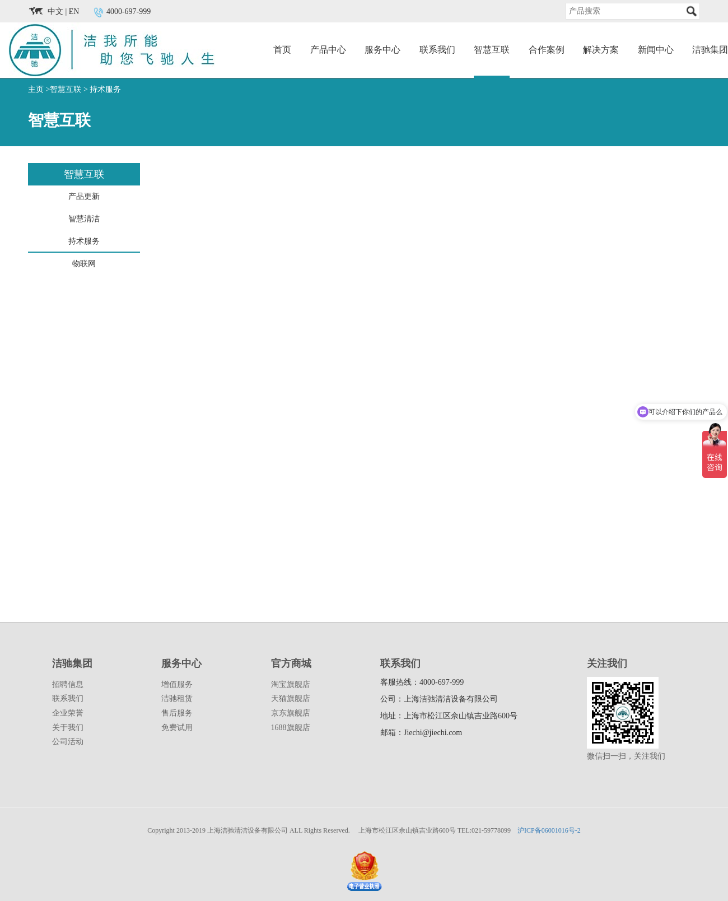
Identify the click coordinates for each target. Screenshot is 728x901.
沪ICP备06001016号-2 (549, 830)
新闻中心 (656, 49)
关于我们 (67, 727)
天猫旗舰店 (290, 698)
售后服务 (177, 713)
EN (74, 11)
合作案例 (546, 49)
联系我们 (437, 49)
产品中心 (328, 49)
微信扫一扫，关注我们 (626, 756)
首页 (282, 49)
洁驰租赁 (177, 698)
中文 (55, 11)
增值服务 (177, 684)
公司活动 (67, 741)
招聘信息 (67, 684)
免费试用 (177, 727)
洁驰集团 (710, 49)
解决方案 (601, 49)
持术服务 (105, 89)
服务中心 (382, 49)
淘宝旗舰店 (290, 684)
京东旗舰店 (290, 713)
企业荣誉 (67, 713)
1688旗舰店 (290, 727)
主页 (36, 89)
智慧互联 (492, 49)
